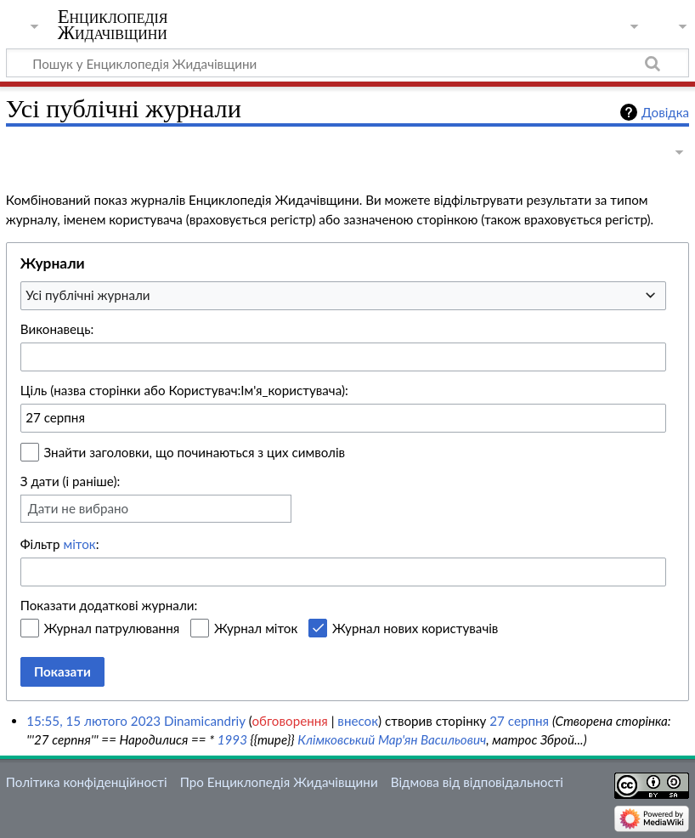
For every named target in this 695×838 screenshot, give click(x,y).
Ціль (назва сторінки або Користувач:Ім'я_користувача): (184, 390)
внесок (357, 720)
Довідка (665, 112)
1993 (232, 739)
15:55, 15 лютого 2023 (93, 720)
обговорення (289, 720)
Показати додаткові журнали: (109, 605)
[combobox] (343, 295)
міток (79, 544)
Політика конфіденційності (86, 782)
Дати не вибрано (78, 508)
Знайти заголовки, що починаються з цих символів (195, 452)
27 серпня (519, 720)
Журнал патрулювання (112, 628)
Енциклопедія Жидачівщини (113, 24)
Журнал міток (255, 628)
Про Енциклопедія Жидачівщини (279, 782)
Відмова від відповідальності (477, 782)
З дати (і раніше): (70, 481)
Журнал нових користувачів (415, 628)
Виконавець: (56, 329)
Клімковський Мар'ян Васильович (391, 739)
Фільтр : (59, 544)
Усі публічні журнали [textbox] (87, 295)
